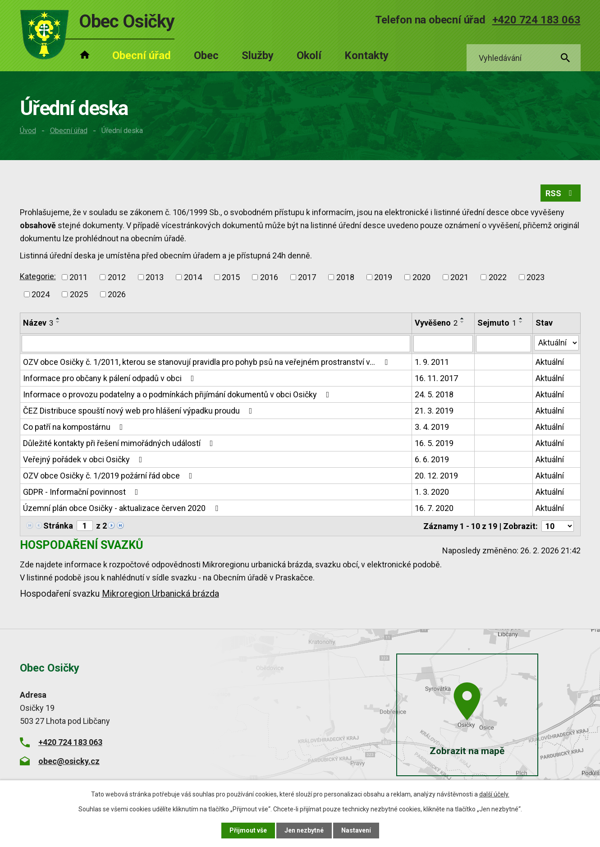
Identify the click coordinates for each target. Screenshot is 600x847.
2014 (193, 277)
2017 (307, 277)
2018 (345, 277)
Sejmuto (496, 322)
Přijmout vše (248, 830)
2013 (155, 277)
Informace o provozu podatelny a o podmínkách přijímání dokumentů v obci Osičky (178, 394)
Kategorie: (38, 276)
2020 (421, 277)
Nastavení (356, 830)
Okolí (309, 55)
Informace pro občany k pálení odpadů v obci (110, 378)
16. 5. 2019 (434, 443)
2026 (117, 294)
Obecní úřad (68, 130)
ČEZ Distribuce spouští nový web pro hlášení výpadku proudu (139, 410)
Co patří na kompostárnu (75, 427)
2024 (41, 294)
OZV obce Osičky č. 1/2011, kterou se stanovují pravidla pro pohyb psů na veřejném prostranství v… (207, 362)
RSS (560, 193)
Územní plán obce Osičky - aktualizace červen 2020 (122, 508)
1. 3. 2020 (432, 492)
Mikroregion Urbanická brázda (160, 594)
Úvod (28, 130)
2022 (498, 277)
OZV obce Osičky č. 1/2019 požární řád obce (109, 475)
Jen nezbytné (304, 830)
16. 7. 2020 (434, 508)
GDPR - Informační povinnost (82, 492)
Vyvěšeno (436, 322)
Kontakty (366, 55)
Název (38, 322)
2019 (383, 277)
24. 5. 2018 (434, 394)
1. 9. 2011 (432, 362)
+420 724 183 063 (536, 20)
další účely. (494, 794)
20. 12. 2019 (436, 475)
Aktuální (550, 362)
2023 (536, 277)
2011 (78, 277)
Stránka (58, 525)
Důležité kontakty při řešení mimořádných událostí (120, 443)
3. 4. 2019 (432, 427)
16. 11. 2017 (436, 378)
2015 (231, 277)
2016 (269, 277)
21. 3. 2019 (434, 410)
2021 (459, 277)
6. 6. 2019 (432, 459)
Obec (206, 55)
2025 (79, 294)
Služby (258, 55)
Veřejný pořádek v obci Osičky (84, 459)
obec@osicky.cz (69, 760)
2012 (117, 277)
